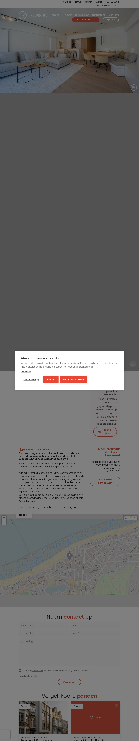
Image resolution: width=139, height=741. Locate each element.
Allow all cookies (74, 380)
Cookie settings (31, 380)
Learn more (26, 371)
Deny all (51, 380)
